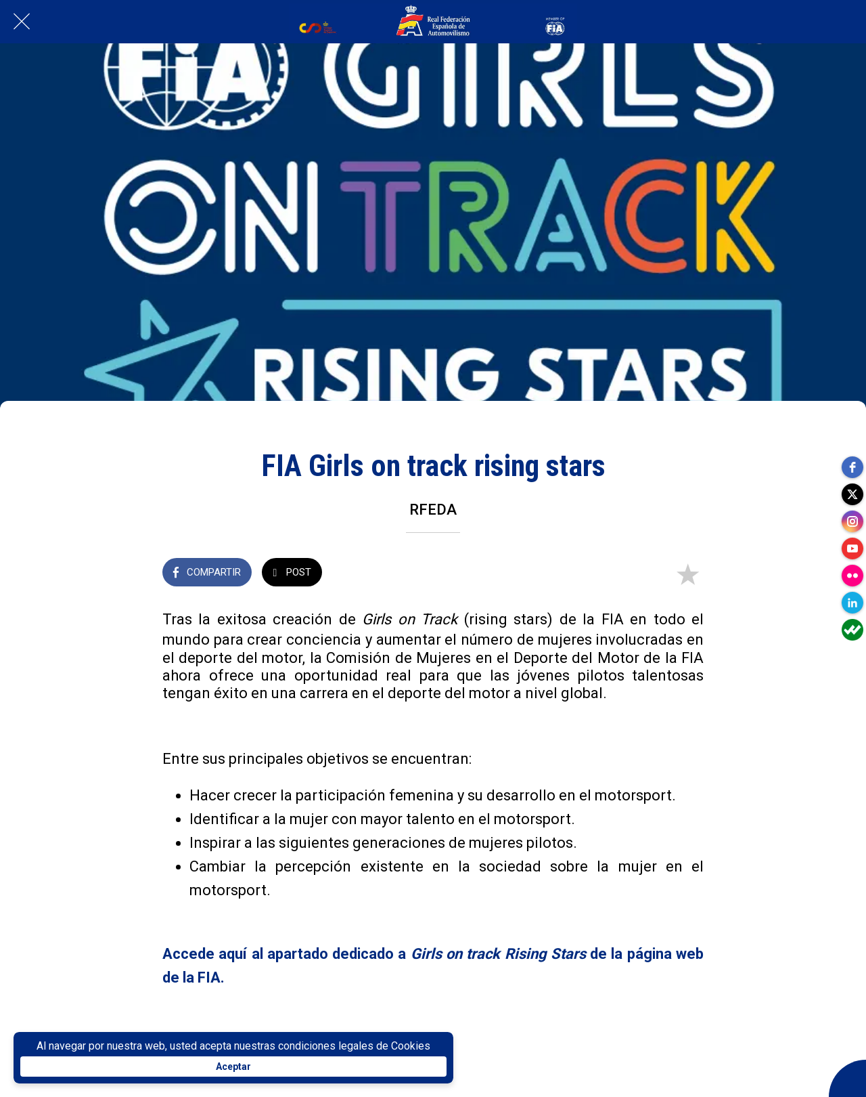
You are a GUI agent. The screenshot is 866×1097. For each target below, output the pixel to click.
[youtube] (852, 548)
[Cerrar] (22, 22)
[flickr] (852, 575)
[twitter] (852, 494)
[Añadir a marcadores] (687, 573)
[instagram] (852, 521)
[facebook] (852, 467)
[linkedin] (852, 603)
